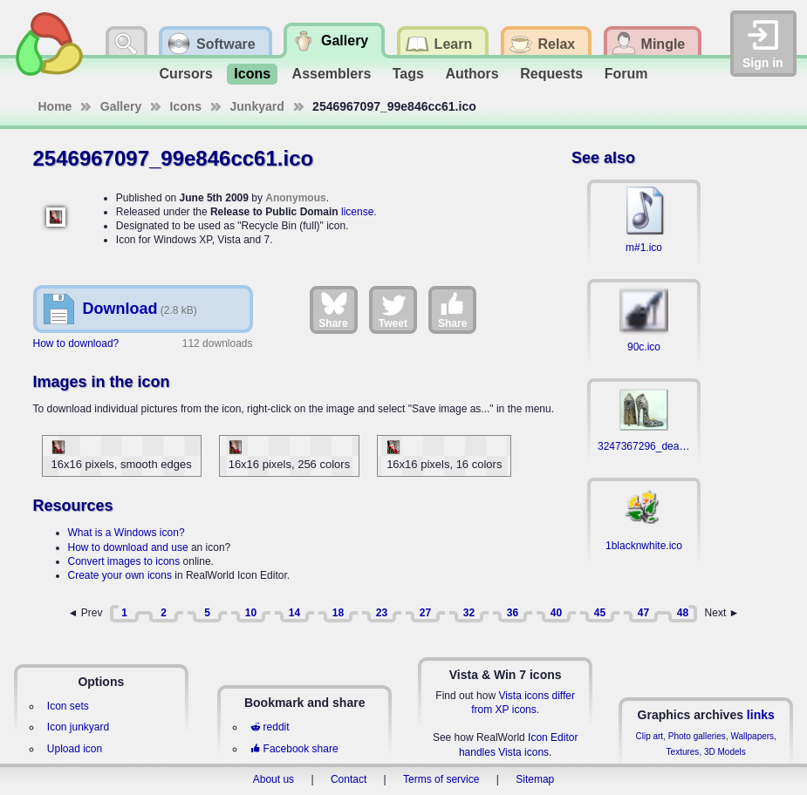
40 (556, 613)
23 (381, 613)
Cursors (186, 73)
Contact (348, 779)
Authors (471, 73)
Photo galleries (697, 736)
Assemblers (332, 73)
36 (512, 613)
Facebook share (294, 749)
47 (643, 613)
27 (425, 613)
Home (55, 106)
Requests (551, 73)
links (761, 715)
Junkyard (257, 106)
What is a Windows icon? (126, 533)
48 (682, 613)
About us (273, 779)
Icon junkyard (78, 727)
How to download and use (128, 547)
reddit (269, 727)
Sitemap (535, 779)
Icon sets (68, 706)
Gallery (120, 106)
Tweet (393, 309)
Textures (683, 752)
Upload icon (74, 749)
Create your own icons (120, 575)
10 (250, 613)
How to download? (76, 343)
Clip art (649, 736)
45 (599, 613)
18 (338, 613)
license (357, 212)
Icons (252, 73)
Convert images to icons (124, 561)
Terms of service (441, 779)
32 (469, 613)
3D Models (725, 752)
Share (332, 309)
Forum (626, 73)
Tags (408, 73)
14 (294, 613)
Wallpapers (752, 736)
